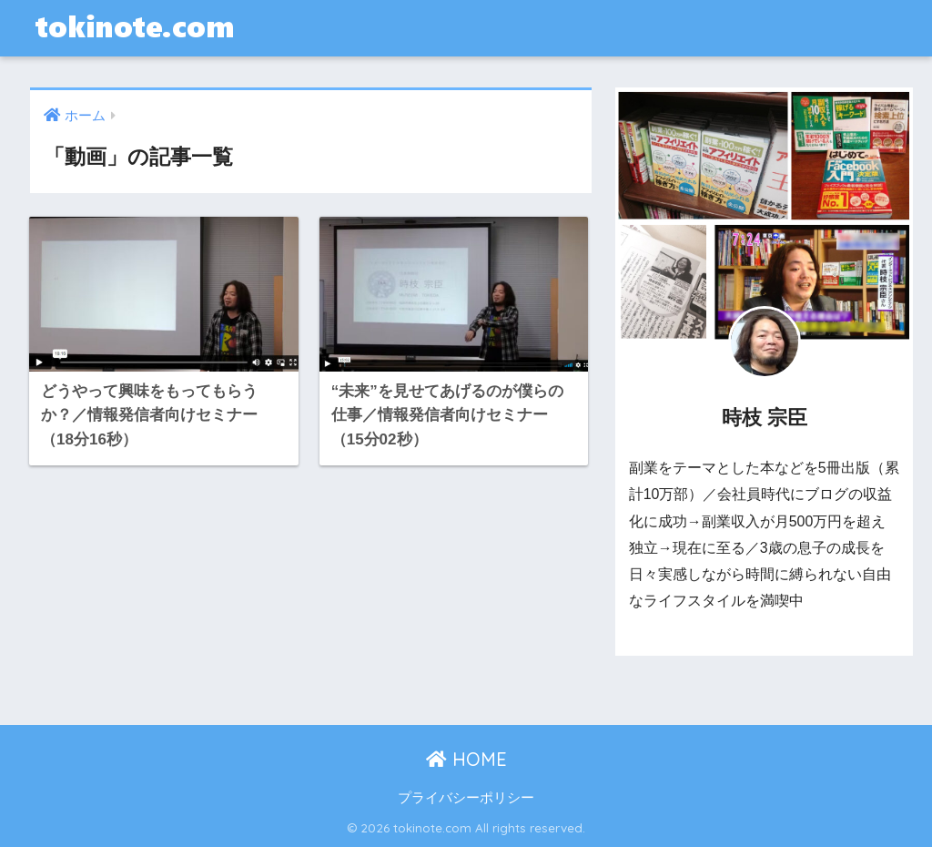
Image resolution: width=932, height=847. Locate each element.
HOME (466, 759)
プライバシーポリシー (466, 798)
